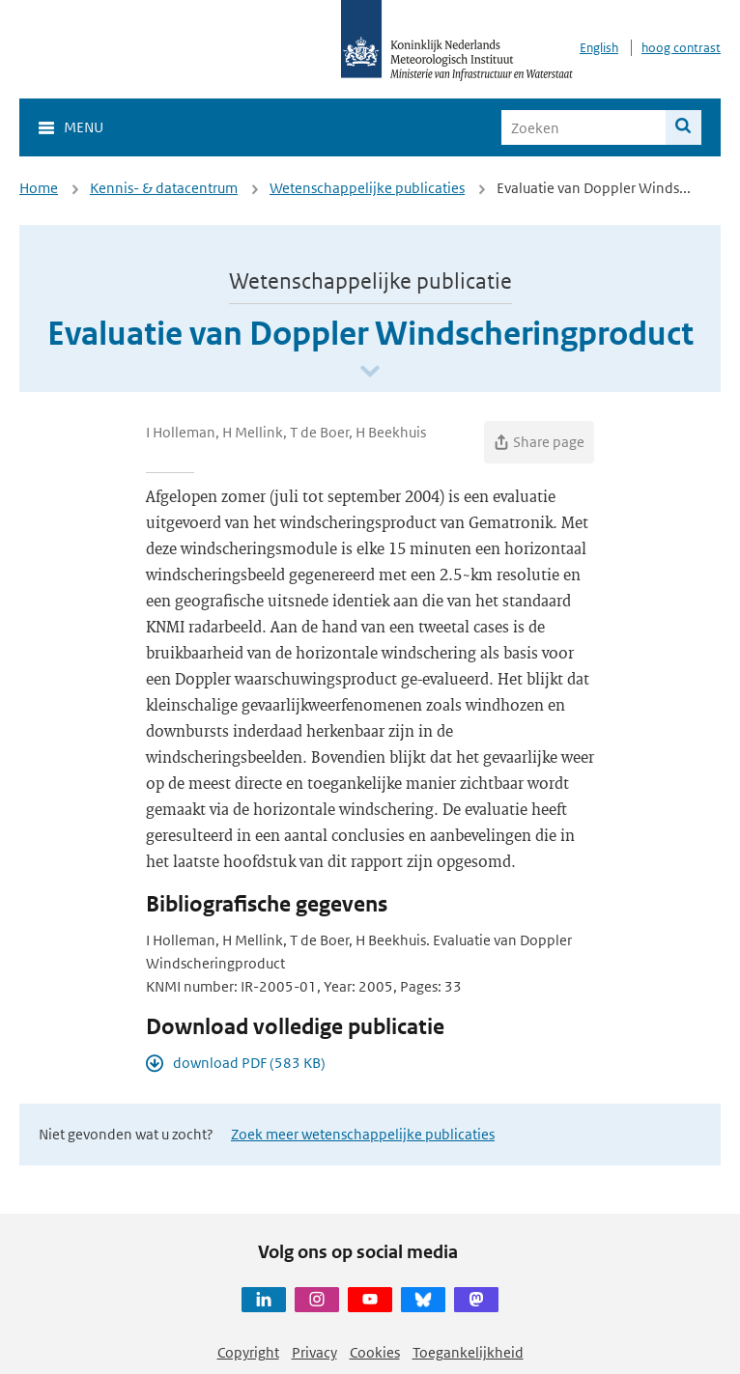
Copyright (248, 1352)
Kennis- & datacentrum (164, 188)
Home (38, 188)
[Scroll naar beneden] (370, 372)
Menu (83, 127)
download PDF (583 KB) (249, 1062)
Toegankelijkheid (468, 1352)
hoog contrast (681, 48)
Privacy (314, 1352)
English (599, 48)
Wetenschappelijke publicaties (367, 188)
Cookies (375, 1352)
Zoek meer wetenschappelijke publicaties (363, 1134)
